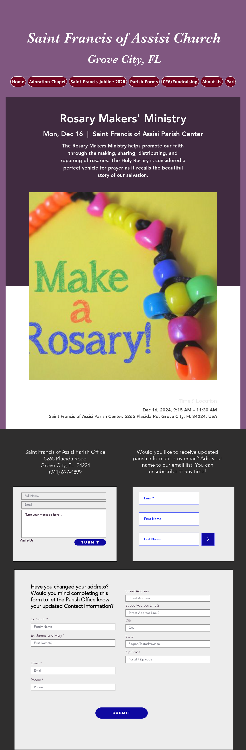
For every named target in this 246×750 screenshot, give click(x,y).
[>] (208, 539)
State (129, 636)
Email (35, 663)
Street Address (137, 591)
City (128, 620)
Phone (36, 680)
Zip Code (132, 652)
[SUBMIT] (90, 542)
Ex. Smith (38, 619)
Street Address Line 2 (142, 605)
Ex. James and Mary (46, 635)
